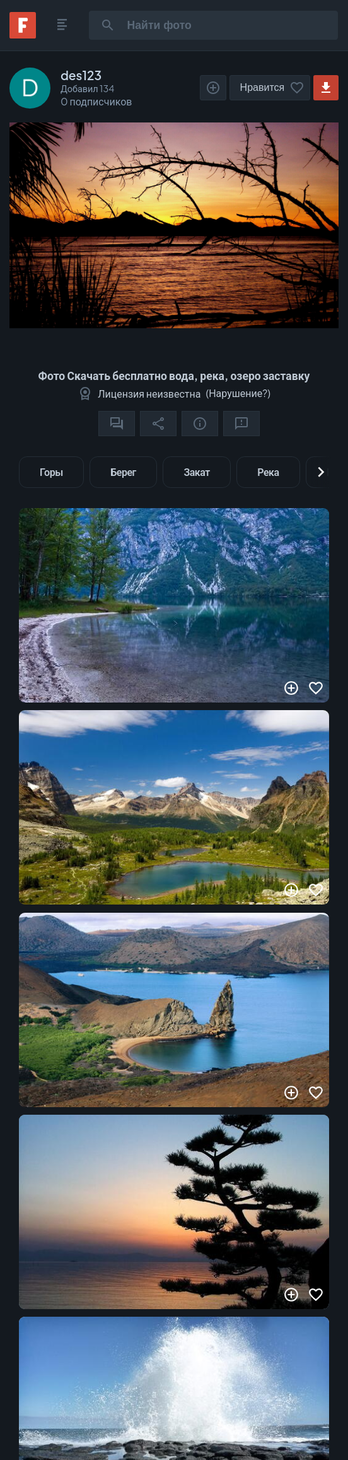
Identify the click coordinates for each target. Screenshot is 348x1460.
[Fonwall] (22, 34)
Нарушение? (238, 393)
